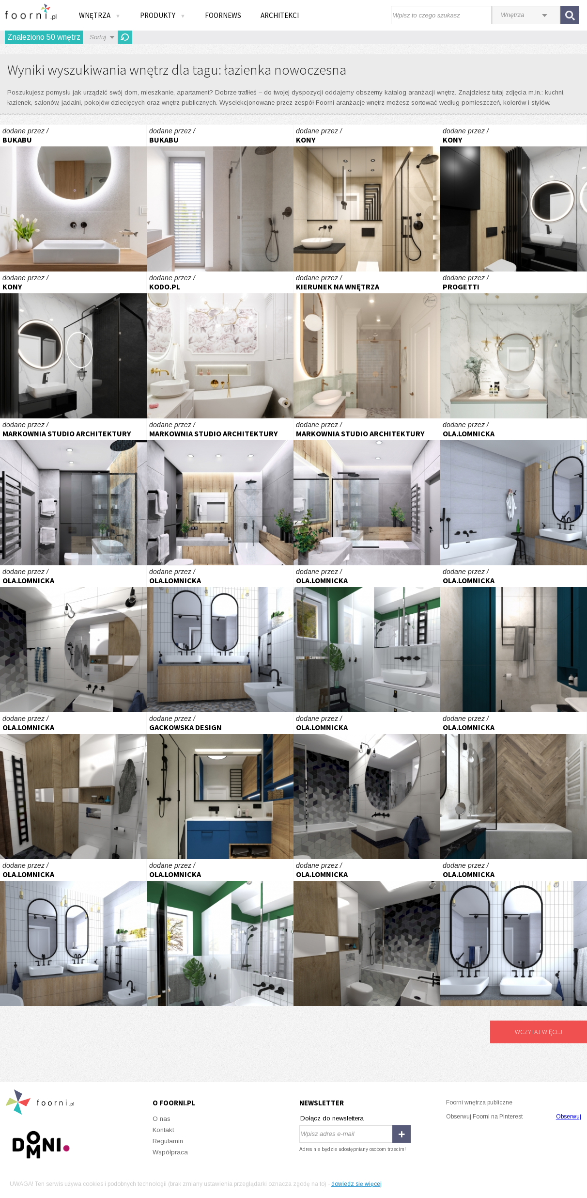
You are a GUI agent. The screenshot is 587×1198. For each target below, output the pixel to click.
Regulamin (168, 1141)
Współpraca (170, 1152)
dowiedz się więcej (356, 1184)
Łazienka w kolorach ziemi (367, 345)
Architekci (280, 15)
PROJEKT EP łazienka (513, 491)
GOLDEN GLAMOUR (220, 345)
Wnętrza (100, 15)
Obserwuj (568, 1116)
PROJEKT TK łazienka (73, 638)
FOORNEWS (223, 15)
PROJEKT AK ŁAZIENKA (513, 638)
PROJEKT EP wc (367, 638)
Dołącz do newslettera (332, 1118)
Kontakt (163, 1130)
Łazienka (367, 198)
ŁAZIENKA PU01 (73, 198)
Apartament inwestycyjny (513, 345)
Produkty (162, 15)
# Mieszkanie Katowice (73, 491)
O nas (161, 1118)
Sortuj (98, 37)
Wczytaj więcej (538, 1031)
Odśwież (125, 37)
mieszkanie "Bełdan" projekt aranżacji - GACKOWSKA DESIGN (220, 785)
